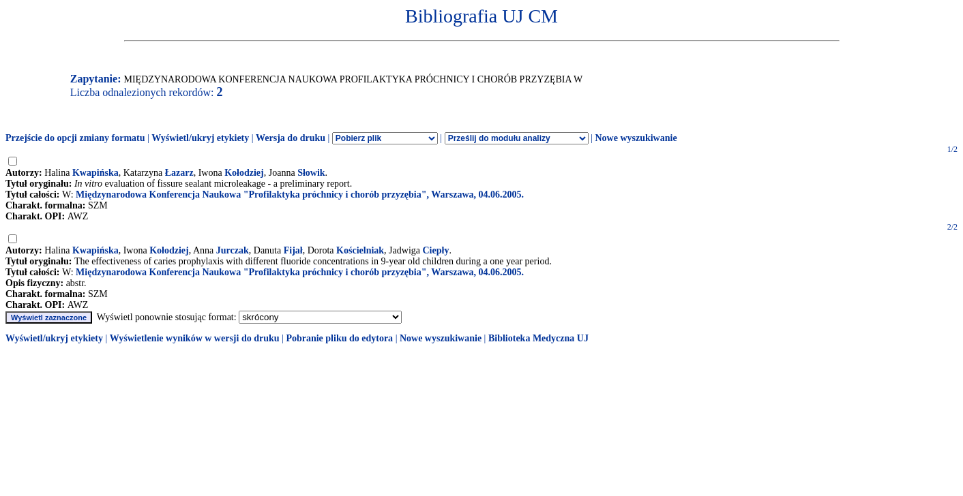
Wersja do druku (290, 138)
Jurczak (232, 250)
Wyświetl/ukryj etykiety (200, 138)
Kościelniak (360, 250)
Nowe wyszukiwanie (636, 138)
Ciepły (436, 250)
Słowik (311, 173)
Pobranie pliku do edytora (339, 338)
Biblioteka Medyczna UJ (538, 338)
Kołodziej (244, 173)
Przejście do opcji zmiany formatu (75, 138)
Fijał (293, 250)
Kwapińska (95, 173)
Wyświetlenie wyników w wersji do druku (195, 338)
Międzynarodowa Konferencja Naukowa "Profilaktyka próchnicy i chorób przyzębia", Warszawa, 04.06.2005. (300, 194)
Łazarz (179, 173)
